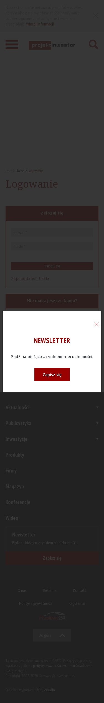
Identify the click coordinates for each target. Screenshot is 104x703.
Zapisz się (52, 374)
